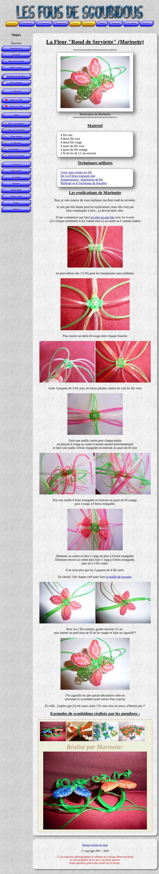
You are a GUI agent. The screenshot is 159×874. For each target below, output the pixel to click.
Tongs (16, 203)
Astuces (147, 23)
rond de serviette (16, 156)
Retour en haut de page (95, 845)
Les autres (131, 23)
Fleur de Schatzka (16, 130)
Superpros (61, 23)
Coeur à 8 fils (16, 100)
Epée (16, 115)
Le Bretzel (16, 91)
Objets (102, 23)
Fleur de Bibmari (16, 124)
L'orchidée (16, 149)
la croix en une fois (102, 217)
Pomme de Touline (16, 76)
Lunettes (16, 177)
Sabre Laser (16, 196)
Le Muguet (16, 143)
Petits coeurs (16, 67)
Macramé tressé (16, 61)
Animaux (115, 23)
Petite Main (16, 190)
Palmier (16, 184)
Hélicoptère (16, 171)
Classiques (27, 23)
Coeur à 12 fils (16, 106)
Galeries (89, 23)
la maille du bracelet (118, 577)
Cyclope (16, 55)
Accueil (12, 23)
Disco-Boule (16, 83)
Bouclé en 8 (16, 48)
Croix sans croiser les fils (76, 172)
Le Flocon (16, 164)
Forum (75, 23)
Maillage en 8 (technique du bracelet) (83, 183)
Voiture (16, 209)
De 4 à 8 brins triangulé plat (77, 176)
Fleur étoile (16, 136)
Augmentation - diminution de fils (81, 179)
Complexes (44, 23)
